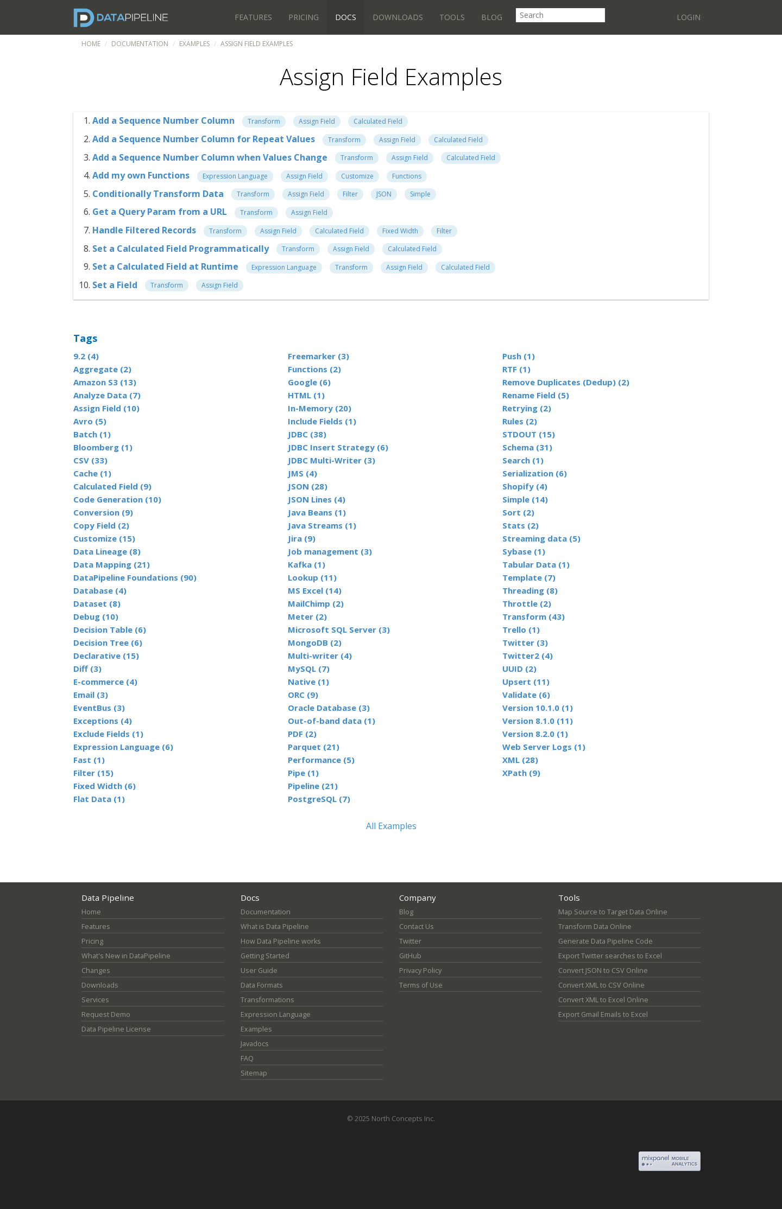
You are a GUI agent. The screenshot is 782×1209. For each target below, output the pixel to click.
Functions (406, 176)
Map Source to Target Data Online (612, 912)
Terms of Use (421, 985)
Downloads (398, 17)
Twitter (410, 941)
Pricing (303, 17)
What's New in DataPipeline (126, 955)
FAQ (247, 1058)
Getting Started (265, 955)
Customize (357, 176)
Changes (95, 970)
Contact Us (416, 926)
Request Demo (105, 1014)
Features (253, 17)
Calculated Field (378, 121)
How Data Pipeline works (281, 941)
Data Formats (262, 985)
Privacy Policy (420, 970)
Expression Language (235, 176)
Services (95, 999)
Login (689, 17)
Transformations (267, 999)
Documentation (139, 43)
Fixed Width (400, 231)
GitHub (410, 955)
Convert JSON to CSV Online (603, 970)
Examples (194, 43)
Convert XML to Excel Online (603, 999)
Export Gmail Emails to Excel (603, 1014)
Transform (264, 121)
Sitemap (254, 1073)
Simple (420, 194)
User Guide (259, 970)
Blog (491, 17)
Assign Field (317, 121)
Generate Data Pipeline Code (605, 941)
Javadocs (255, 1043)
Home (90, 43)
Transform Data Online (595, 926)
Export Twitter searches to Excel (610, 955)
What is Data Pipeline (275, 926)
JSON (384, 194)
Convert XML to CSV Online (601, 985)
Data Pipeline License (116, 1029)
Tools (452, 17)
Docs (345, 17)
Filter (350, 194)
